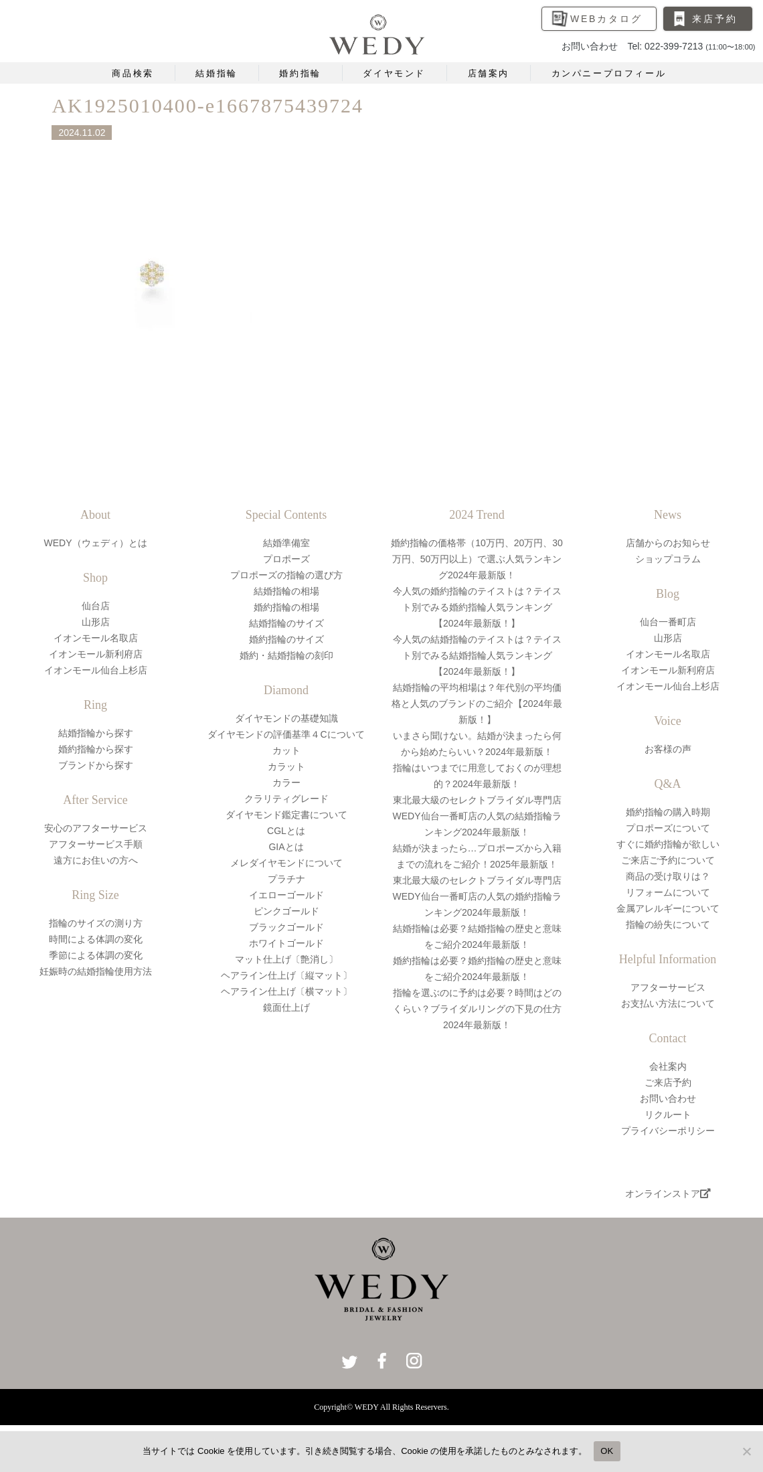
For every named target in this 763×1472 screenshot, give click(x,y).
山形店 (96, 622)
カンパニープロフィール (609, 73)
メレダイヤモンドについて (286, 862)
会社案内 (668, 1066)
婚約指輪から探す (95, 749)
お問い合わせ (668, 1098)
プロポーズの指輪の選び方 (286, 575)
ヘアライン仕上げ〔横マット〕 (286, 991)
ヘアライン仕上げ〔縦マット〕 (286, 975)
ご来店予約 (668, 1082)
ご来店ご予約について (668, 860)
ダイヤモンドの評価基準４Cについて (285, 734)
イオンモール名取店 (96, 638)
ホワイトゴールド (286, 943)
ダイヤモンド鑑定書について (286, 814)
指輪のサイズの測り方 (96, 923)
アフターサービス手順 (96, 844)
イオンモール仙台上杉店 (95, 670)
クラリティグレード (286, 798)
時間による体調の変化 (96, 939)
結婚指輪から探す (95, 733)
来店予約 (714, 18)
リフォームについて (668, 892)
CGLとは (286, 830)
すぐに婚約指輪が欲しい (667, 844)
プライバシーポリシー (668, 1130)
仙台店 (96, 605)
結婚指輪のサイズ (286, 623)
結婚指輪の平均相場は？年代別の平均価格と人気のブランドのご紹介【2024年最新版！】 (477, 703)
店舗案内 (488, 73)
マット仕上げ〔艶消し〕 (286, 959)
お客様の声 (668, 749)
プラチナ (286, 879)
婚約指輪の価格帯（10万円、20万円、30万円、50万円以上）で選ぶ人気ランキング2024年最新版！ (477, 559)
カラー (286, 782)
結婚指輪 (216, 73)
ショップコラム (668, 559)
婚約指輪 (300, 73)
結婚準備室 (286, 543)
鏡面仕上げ (286, 1007)
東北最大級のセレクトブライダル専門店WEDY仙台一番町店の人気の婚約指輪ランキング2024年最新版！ (477, 896)
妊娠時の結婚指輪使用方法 (95, 971)
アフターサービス (667, 987)
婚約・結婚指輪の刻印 (286, 655)
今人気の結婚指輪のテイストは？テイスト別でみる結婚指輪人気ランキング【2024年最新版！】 (477, 655)
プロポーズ (286, 559)
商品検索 (132, 73)
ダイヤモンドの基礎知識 (286, 718)
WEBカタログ (606, 18)
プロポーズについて (668, 828)
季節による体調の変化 (96, 955)
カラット (286, 766)
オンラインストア (668, 1193)
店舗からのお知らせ (668, 543)
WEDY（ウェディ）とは (95, 543)
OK (606, 1451)
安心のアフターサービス (95, 828)
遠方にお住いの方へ (96, 860)
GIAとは (285, 846)
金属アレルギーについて (667, 908)
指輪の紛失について (668, 924)
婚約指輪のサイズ (286, 639)
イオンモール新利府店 (96, 654)
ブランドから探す (95, 765)
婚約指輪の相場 (286, 607)
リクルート (668, 1114)
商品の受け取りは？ (668, 876)
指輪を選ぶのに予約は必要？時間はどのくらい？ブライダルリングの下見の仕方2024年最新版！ (477, 1008)
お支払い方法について (668, 1003)
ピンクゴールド (286, 911)
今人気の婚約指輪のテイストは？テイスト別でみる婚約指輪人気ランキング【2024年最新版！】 (477, 607)
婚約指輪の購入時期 (668, 812)
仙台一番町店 (668, 622)
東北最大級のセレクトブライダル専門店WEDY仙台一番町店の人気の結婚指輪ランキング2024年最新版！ (477, 816)
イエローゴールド (286, 895)
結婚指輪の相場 (286, 591)
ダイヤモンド (394, 73)
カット (286, 750)
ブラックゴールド (286, 927)
